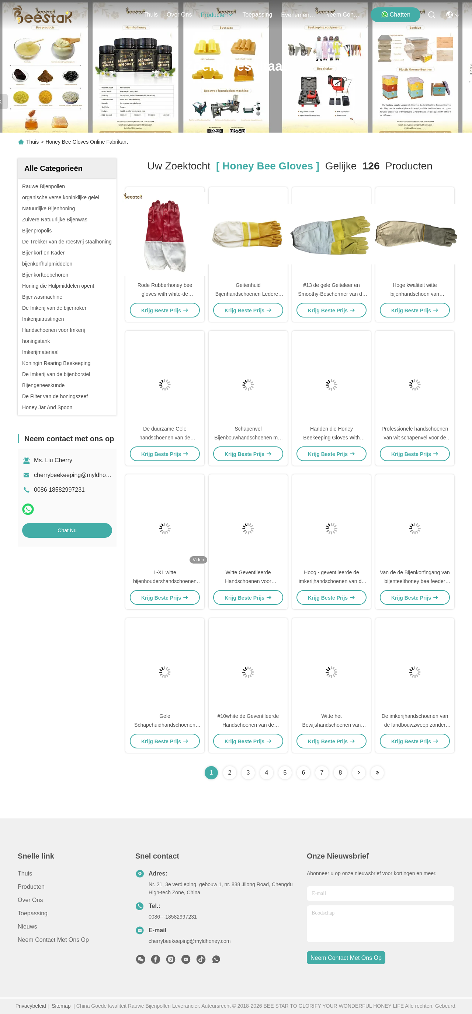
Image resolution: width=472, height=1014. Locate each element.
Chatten (395, 14)
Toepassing (33, 913)
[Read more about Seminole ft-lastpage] (377, 772)
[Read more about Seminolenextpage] (358, 772)
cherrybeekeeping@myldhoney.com (81, 475)
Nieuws (27, 926)
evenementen (298, 15)
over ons (179, 14)
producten (217, 15)
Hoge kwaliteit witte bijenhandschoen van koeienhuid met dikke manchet (415, 294)
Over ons (30, 900)
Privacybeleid (30, 1006)
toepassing (257, 14)
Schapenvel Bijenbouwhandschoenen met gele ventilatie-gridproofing (248, 437)
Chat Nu (67, 530)
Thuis (150, 14)
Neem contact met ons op (53, 940)
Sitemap (61, 1006)
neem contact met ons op (343, 14)
